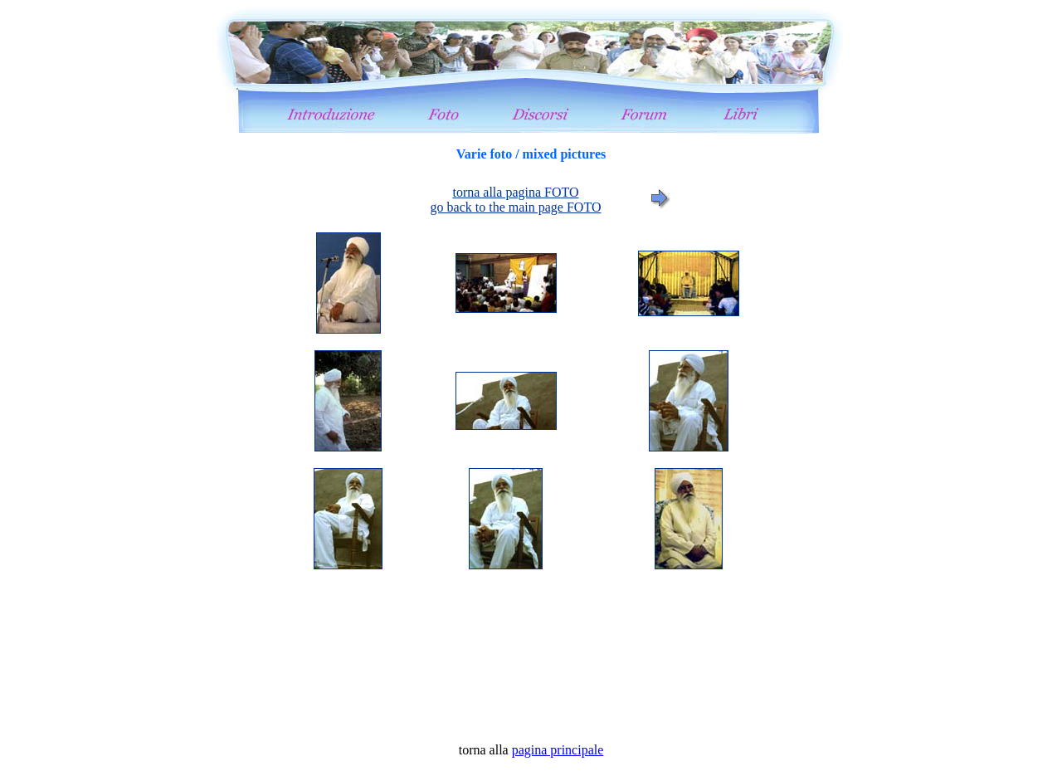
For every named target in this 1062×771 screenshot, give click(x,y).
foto (531, 445)
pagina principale (558, 750)
